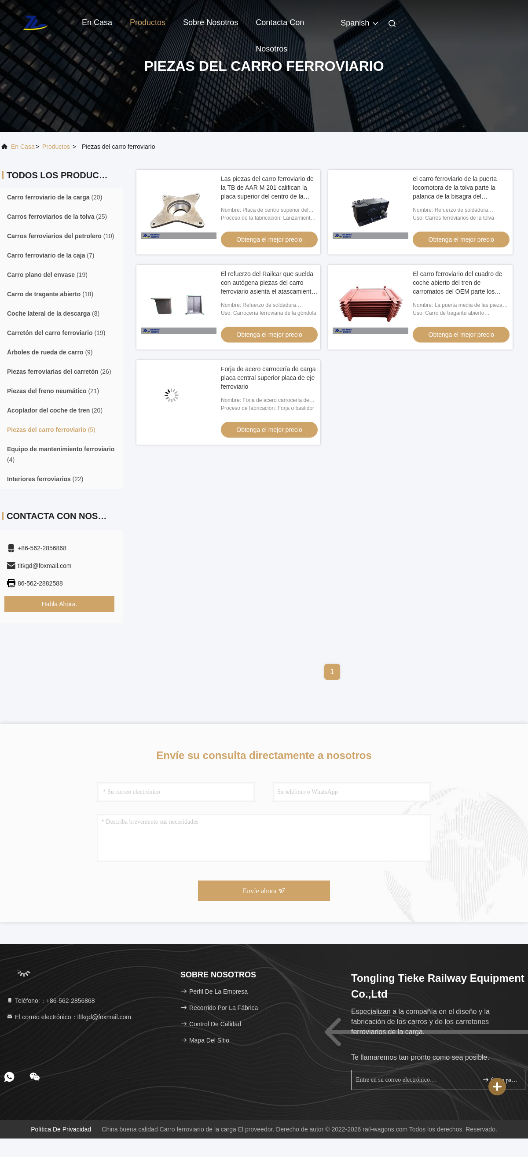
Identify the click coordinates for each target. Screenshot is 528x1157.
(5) (51, 429)
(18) (50, 294)
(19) (47, 274)
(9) (50, 352)
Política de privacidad (61, 1129)
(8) (53, 313)
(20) (54, 197)
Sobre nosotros (210, 22)
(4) (60, 454)
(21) (53, 390)
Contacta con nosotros (280, 27)
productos (56, 146)
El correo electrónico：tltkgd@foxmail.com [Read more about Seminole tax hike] (68, 1017)
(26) (59, 371)
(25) (57, 216)
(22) (45, 479)
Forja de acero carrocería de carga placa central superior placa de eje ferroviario (268, 377)
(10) (60, 236)
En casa (97, 22)
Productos (147, 22)
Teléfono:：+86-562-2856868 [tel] (50, 1000)
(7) (50, 255)
